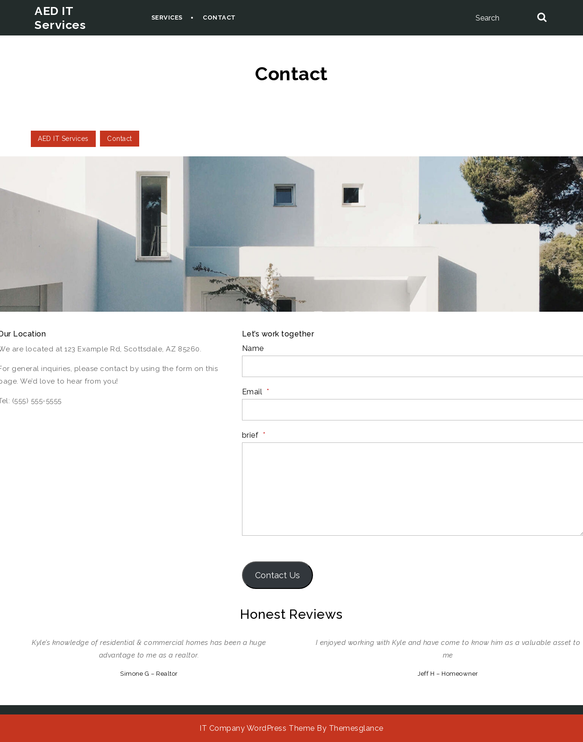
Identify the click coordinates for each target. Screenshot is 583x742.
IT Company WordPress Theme (256, 728)
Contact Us (277, 575)
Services (167, 17)
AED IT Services (60, 18)
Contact (219, 17)
